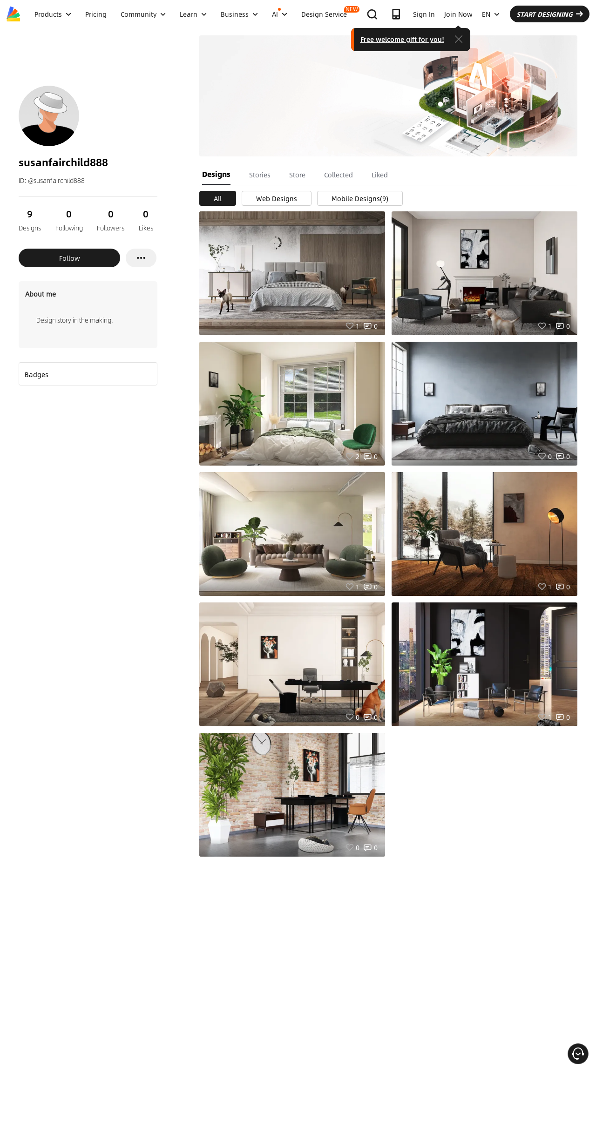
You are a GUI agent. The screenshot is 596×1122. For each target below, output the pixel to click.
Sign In (424, 14)
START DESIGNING (549, 14)
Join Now (458, 14)
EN (491, 14)
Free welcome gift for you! (402, 39)
